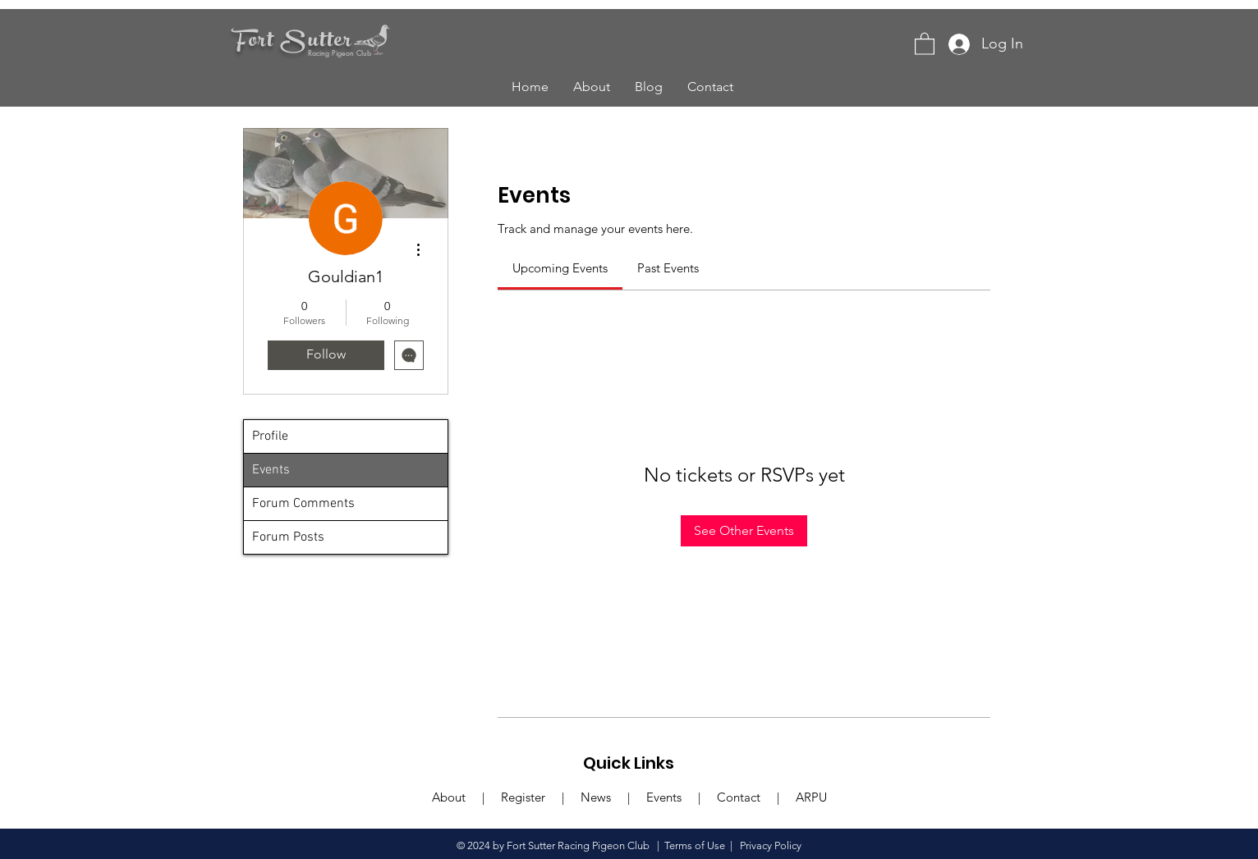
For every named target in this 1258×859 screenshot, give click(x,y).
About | (466, 797)
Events (271, 470)
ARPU (809, 797)
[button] (924, 43)
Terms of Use (694, 845)
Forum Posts (288, 537)
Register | (541, 797)
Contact (738, 797)
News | (613, 797)
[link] (560, 268)
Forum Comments (303, 504)
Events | (681, 797)
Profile (270, 436)
